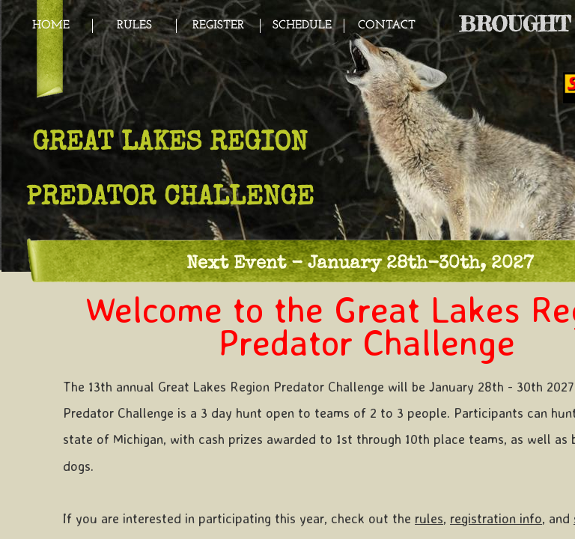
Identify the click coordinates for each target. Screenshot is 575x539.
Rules (134, 25)
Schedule (302, 25)
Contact (387, 25)
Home (51, 25)
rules (429, 518)
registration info (496, 518)
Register (218, 25)
